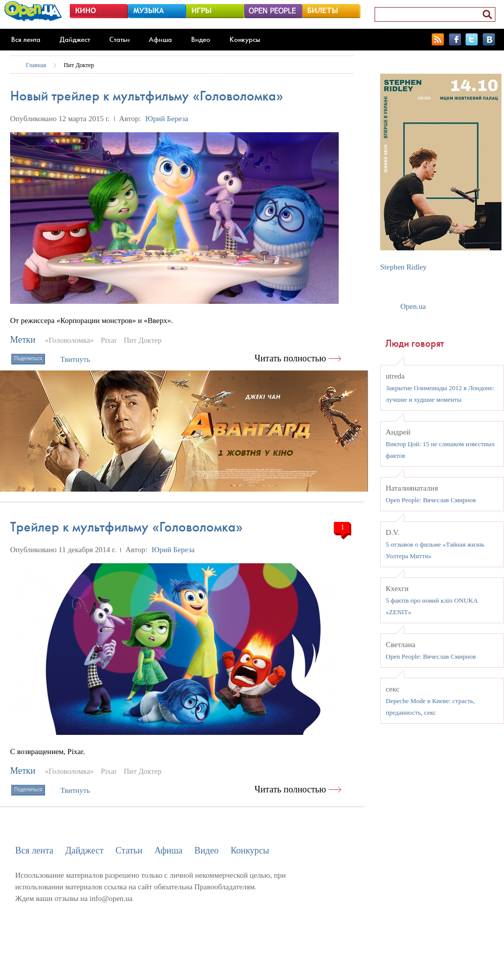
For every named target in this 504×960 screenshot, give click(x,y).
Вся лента (25, 39)
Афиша (160, 39)
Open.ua (413, 306)
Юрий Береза (166, 119)
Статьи (119, 39)
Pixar (109, 340)
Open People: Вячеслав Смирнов (431, 500)
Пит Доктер (79, 65)
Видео (200, 39)
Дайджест (75, 39)
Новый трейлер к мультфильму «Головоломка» (146, 95)
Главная (36, 65)
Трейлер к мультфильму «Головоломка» (126, 527)
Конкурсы (245, 39)
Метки (22, 340)
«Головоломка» (69, 340)
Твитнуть (75, 359)
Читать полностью (291, 358)
